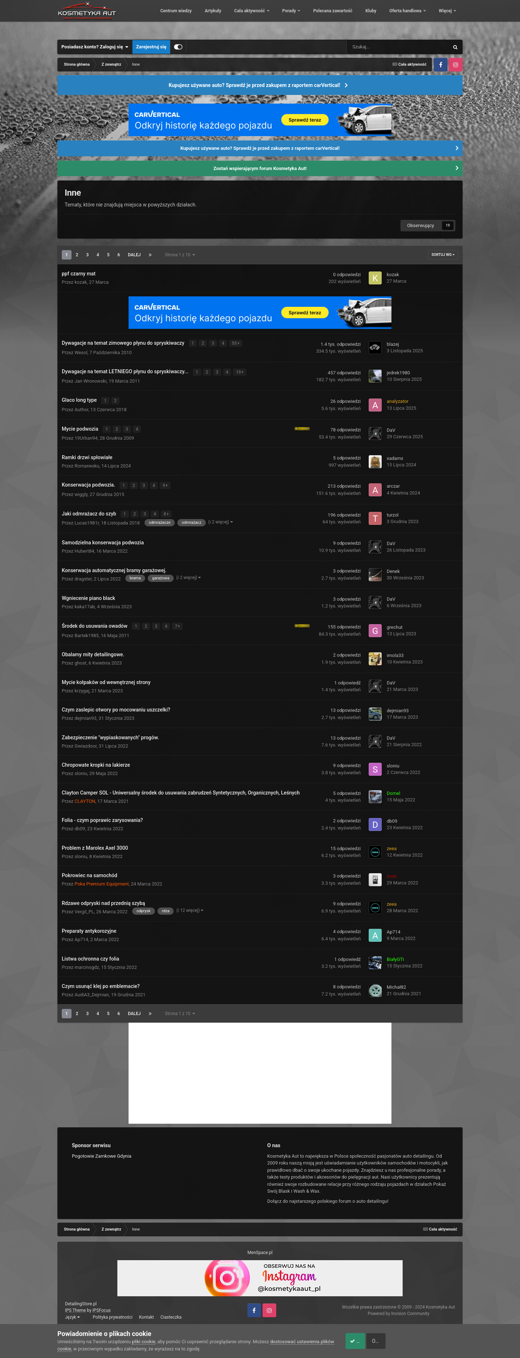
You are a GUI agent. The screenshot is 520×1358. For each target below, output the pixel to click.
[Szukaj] (382, 47)
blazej (393, 344)
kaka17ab (85, 603)
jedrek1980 (398, 372)
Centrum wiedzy (225, 18)
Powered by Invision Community (398, 1309)
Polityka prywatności (113, 1312)
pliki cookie (143, 1341)
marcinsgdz (87, 962)
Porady (339, 18)
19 (240, 371)
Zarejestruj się (151, 46)
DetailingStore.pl (81, 1299)
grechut (395, 623)
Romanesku (87, 463)
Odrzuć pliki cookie (433, 1341)
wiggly (81, 491)
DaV (391, 428)
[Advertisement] (260, 1068)
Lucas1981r (87, 519)
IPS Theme (75, 1306)
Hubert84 (84, 547)
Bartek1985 (87, 631)
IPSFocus (101, 1306)
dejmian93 (86, 714)
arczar (393, 483)
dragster (83, 575)
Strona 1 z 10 (180, 254)
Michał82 (396, 982)
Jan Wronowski (91, 379)
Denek (393, 567)
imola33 (395, 650)
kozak (81, 282)
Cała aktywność (299, 18)
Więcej (446, 18)
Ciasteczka (171, 1312)
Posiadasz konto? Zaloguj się (95, 47)
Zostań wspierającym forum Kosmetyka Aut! (260, 168)
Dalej (134, 254)
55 (236, 343)
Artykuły (262, 18)
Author (81, 407)
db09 (80, 824)
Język (72, 1312)
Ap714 (81, 935)
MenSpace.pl (259, 1248)
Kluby (420, 18)
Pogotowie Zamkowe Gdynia (101, 1151)
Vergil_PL (84, 907)
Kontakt (146, 1312)
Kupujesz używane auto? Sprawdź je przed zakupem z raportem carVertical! (254, 85)
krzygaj (82, 686)
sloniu (81, 769)
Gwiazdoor (86, 741)
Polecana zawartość (382, 18)
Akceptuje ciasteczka (368, 1341)
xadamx (395, 455)
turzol (393, 511)
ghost (81, 658)
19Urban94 (86, 435)
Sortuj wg (443, 255)
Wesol (81, 351)
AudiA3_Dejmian (92, 990)
